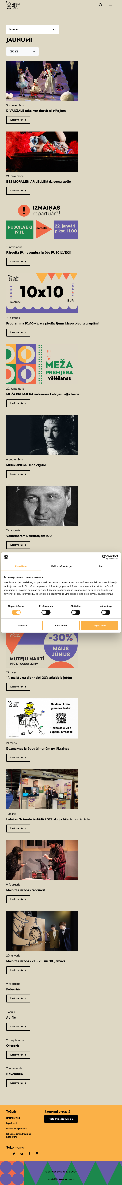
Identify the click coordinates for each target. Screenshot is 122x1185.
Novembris (14, 1074)
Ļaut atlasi (61, 625)
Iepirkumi (11, 1123)
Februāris (13, 989)
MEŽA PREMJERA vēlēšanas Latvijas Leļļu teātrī (42, 394)
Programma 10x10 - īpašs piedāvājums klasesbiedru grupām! (52, 323)
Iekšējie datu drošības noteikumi (18, 1135)
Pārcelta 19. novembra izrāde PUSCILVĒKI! (38, 252)
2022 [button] (14, 51)
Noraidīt (22, 625)
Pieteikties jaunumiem (61, 1118)
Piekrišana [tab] (21, 566)
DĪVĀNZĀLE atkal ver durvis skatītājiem (36, 111)
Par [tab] (101, 566)
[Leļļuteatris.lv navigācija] (111, 5)
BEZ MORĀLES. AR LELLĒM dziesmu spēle (38, 181)
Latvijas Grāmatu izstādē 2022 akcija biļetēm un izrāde (48, 819)
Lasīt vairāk (18, 120)
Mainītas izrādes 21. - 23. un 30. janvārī (35, 961)
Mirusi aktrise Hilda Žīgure (26, 465)
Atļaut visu (100, 625)
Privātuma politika (16, 1128)
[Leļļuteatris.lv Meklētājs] (100, 5)
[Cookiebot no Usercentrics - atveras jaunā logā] (104, 557)
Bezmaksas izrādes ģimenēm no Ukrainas (37, 748)
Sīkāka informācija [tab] (61, 566)
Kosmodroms (67, 1179)
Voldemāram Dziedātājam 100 (29, 536)
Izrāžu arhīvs (13, 1117)
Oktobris (12, 1046)
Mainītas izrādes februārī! (25, 890)
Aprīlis (11, 1017)
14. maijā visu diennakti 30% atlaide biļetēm (39, 678)
